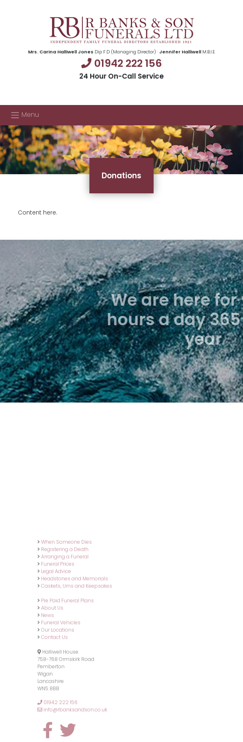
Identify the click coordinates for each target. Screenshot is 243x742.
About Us (52, 654)
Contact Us (54, 683)
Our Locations (57, 676)
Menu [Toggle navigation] (24, 115)
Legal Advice (56, 617)
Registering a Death (65, 595)
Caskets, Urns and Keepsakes (76, 632)
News (47, 661)
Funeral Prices (57, 610)
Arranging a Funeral (65, 603)
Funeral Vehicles (60, 668)
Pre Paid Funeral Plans (67, 647)
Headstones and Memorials (74, 625)
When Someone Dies (66, 588)
